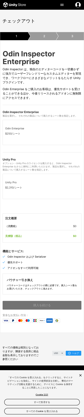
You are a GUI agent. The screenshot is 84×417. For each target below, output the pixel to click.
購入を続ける (42, 305)
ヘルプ (73, 353)
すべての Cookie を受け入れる (42, 411)
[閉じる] (80, 375)
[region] (42, 393)
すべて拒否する (42, 402)
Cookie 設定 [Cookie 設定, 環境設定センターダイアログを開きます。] (42, 394)
